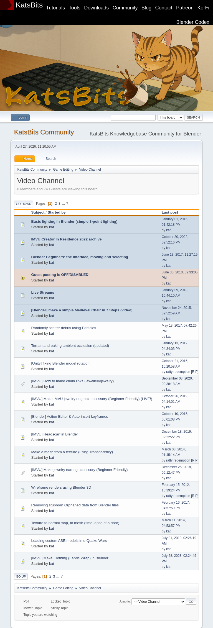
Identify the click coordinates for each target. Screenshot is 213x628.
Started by (59, 212)
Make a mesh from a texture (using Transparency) (72, 452)
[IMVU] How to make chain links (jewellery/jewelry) (72, 381)
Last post (170, 212)
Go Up (21, 576)
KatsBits (29, 5)
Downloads (96, 8)
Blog (146, 8)
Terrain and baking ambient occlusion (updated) (70, 346)
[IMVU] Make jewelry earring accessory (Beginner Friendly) (79, 470)
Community (125, 8)
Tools (74, 8)
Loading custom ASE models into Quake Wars (69, 541)
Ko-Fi (203, 8)
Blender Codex (192, 22)
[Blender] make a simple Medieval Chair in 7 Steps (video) (81, 310)
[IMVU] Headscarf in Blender (54, 434)
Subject (37, 212)
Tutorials (55, 8)
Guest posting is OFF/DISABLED (59, 275)
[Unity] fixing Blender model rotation (60, 363)
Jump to (124, 601)
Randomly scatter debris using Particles (63, 328)
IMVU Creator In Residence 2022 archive (66, 239)
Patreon (185, 8)
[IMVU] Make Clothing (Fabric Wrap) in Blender (69, 558)
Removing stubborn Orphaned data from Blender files (75, 505)
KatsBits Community (44, 132)
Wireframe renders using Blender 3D (61, 487)
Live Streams (42, 292)
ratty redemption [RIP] (182, 372)
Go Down (23, 204)
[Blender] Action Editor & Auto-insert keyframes (69, 416)
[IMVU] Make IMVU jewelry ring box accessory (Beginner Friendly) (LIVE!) (91, 399)
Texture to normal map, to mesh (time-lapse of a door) (75, 523)
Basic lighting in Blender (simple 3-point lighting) (74, 221)
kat (51, 227)
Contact (164, 8)
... (64, 203)
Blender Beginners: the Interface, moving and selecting (79, 257)
